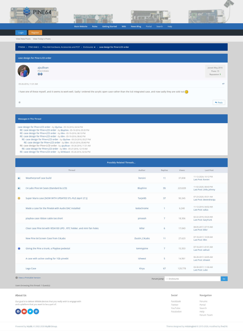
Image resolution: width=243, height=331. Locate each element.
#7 (223, 84)
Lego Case (31, 268)
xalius (205, 209)
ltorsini (142, 178)
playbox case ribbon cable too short (44, 218)
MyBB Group (51, 326)
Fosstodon (176, 311)
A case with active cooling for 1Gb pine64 (47, 258)
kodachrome (142, 208)
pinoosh (142, 218)
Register (35, 32)
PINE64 (21, 47)
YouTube (175, 308)
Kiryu (142, 268)
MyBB (29, 326)
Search (160, 26)
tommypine (142, 248)
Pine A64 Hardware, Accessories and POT (61, 47)
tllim (63, 133)
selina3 (206, 249)
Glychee (58, 127)
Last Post (198, 179)
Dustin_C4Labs (142, 238)
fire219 (224, 326)
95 (164, 188)
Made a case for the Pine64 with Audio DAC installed (53, 208)
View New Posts (23, 38)
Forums (203, 301)
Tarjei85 (142, 198)
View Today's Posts (42, 38)
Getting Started (109, 26)
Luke (205, 269)
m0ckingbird (190, 326)
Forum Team (206, 314)
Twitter (174, 304)
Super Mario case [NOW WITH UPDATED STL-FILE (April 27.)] (56, 198)
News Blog (136, 26)
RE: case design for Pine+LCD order (38, 130)
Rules (94, 26)
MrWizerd (65, 151)
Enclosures (88, 47)
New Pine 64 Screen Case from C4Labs (46, 238)
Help (170, 26)
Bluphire (64, 130)
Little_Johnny (209, 189)
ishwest (142, 258)
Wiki (124, 26)
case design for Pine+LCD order (34, 126)
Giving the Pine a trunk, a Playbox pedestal (48, 248)
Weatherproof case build (38, 178)
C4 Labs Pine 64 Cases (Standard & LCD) (46, 188)
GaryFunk (207, 219)
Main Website (80, 26)
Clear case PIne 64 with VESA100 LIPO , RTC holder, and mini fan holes (62, 228)
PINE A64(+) (33, 47)
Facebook (176, 301)
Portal (149, 26)
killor (142, 228)
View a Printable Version (29, 277)
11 (164, 178)
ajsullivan (43, 67)
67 (164, 268)
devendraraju (209, 199)
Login (21, 32)
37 (164, 198)
